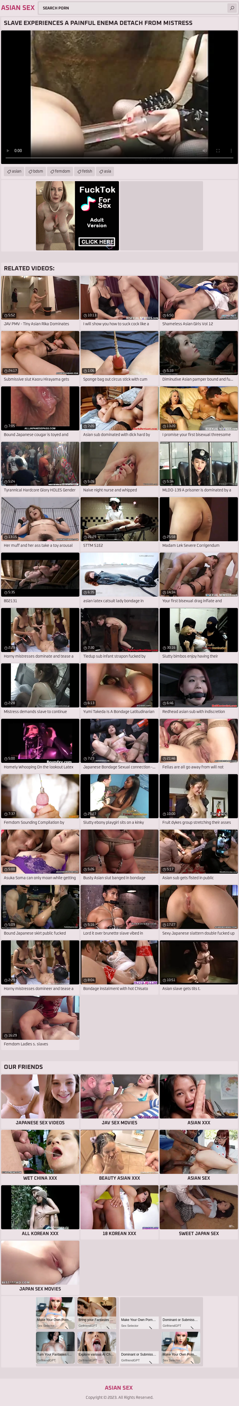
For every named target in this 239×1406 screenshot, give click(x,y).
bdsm (38, 171)
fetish (87, 171)
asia (107, 171)
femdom (62, 171)
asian (16, 171)
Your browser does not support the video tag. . (119, 97)
